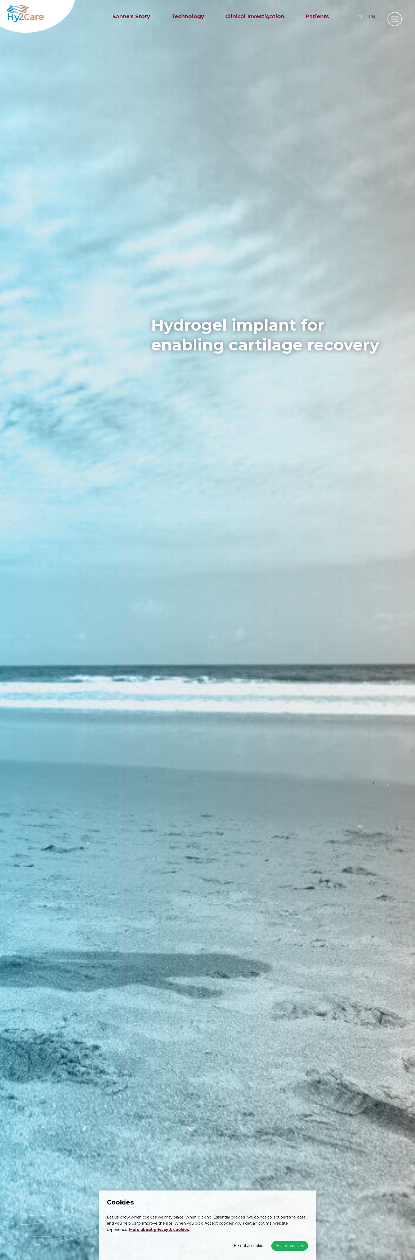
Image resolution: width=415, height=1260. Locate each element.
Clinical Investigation (254, 16)
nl (360, 17)
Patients (317, 16)
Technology (187, 16)
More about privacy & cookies (159, 1229)
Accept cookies (290, 1245)
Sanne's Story (131, 16)
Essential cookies (249, 1245)
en (372, 17)
